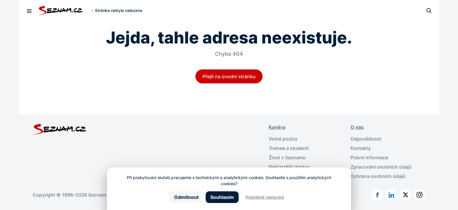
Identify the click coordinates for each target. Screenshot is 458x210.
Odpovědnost (366, 139)
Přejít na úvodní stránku (229, 76)
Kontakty (361, 148)
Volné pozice (283, 139)
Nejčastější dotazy (289, 167)
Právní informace (369, 157)
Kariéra (277, 127)
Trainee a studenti (289, 148)
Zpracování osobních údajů (381, 167)
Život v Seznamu (287, 157)
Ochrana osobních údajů (378, 176)
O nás (357, 127)
